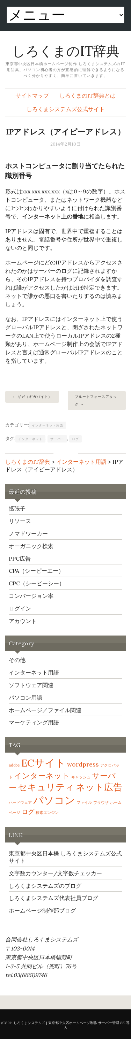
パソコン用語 (25, 697)
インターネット (30, 439)
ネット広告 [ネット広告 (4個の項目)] (99, 787)
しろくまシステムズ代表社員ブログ (53, 897)
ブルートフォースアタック (96, 400)
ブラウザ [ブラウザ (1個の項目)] (101, 802)
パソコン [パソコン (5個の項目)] (54, 800)
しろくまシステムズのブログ (45, 885)
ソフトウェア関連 (31, 685)
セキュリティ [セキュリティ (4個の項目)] (46, 787)
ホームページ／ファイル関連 (45, 710)
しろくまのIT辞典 (65, 51)
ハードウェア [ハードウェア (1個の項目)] (20, 802)
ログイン (20, 608)
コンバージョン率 (31, 595)
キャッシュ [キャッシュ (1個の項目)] (80, 777)
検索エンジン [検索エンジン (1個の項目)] (47, 812)
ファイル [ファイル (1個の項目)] (84, 802)
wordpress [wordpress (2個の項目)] (83, 764)
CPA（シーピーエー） (36, 570)
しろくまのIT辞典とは (87, 95)
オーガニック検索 (31, 545)
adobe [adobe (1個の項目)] (14, 765)
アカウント (23, 620)
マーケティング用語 (34, 722)
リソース (20, 520)
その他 (17, 659)
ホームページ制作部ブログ (42, 910)
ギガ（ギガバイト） (34, 396)
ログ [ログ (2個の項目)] (28, 812)
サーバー (57, 439)
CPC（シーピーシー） (37, 583)
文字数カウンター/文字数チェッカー (55, 873)
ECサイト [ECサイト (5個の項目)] (43, 762)
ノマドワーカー (28, 533)
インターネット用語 (47, 425)
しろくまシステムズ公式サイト (66, 109)
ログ (75, 439)
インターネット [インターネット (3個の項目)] (42, 775)
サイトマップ (32, 95)
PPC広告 (20, 558)
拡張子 (17, 508)
